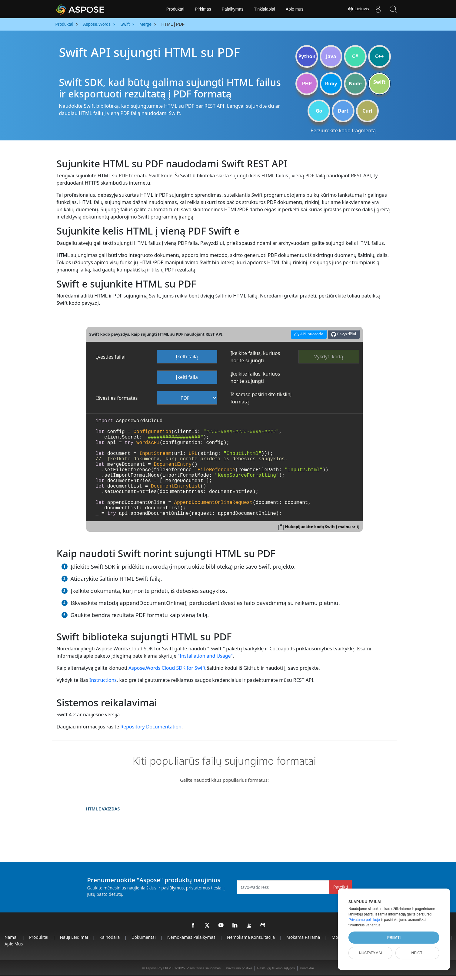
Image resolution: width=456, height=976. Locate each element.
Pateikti (340, 887)
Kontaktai (307, 968)
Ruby (331, 83)
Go (319, 110)
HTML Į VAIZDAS (103, 809)
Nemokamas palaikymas (191, 937)
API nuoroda (308, 333)
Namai (11, 937)
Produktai (175, 9)
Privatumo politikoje (364, 920)
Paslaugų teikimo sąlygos (276, 968)
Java (331, 56)
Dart (343, 110)
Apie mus (294, 9)
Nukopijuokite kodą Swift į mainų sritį (322, 526)
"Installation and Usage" (205, 655)
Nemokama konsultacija (251, 937)
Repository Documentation (150, 726)
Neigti (417, 953)
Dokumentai (143, 937)
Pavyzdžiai (343, 334)
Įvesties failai (111, 356)
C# (355, 56)
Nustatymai (370, 953)
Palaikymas (233, 9)
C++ (379, 56)
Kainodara (110, 937)
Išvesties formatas (117, 398)
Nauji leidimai (74, 937)
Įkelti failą (187, 356)
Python (306, 56)
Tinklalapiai (264, 9)
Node (355, 83)
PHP (307, 83)
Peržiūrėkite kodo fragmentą (343, 130)
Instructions (103, 680)
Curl (367, 110)
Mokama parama (303, 937)
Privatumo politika (239, 968)
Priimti (394, 937)
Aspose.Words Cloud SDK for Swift (167, 668)
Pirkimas (203, 9)
